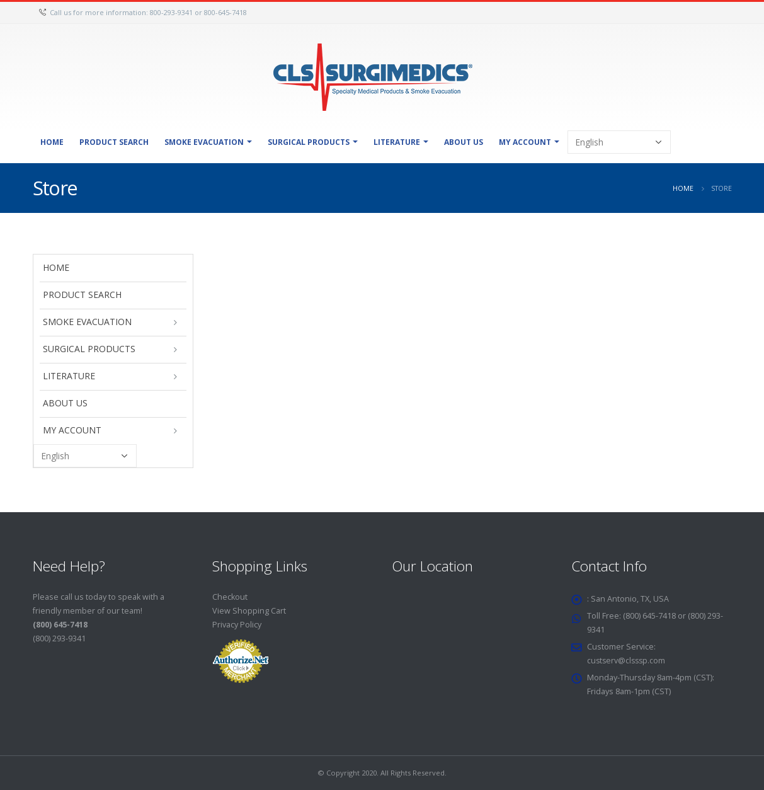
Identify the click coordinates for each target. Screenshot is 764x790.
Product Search (114, 142)
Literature (396, 142)
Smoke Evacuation (204, 142)
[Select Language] (619, 142)
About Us (463, 142)
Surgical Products (309, 142)
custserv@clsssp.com (627, 660)
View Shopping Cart (249, 610)
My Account (525, 142)
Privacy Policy (236, 624)
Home (52, 142)
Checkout (230, 597)
